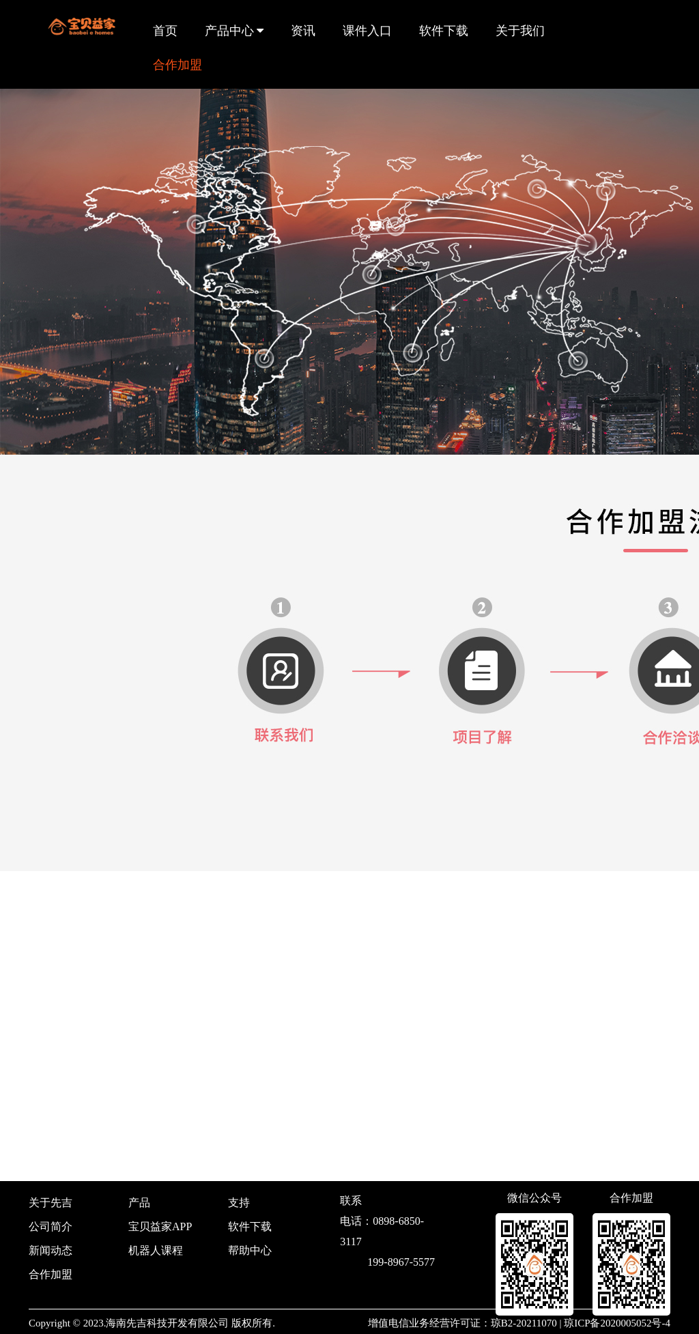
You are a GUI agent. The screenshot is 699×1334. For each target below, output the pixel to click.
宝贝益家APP (160, 1226)
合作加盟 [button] (177, 65)
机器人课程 (155, 1250)
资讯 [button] (303, 31)
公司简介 (50, 1226)
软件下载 (250, 1226)
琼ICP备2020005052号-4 (617, 1323)
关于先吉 (50, 1202)
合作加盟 (50, 1274)
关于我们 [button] (520, 31)
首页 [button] (165, 31)
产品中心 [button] (234, 31)
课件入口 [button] (367, 31)
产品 (139, 1202)
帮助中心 (250, 1250)
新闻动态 (50, 1250)
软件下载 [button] (443, 31)
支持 (239, 1202)
